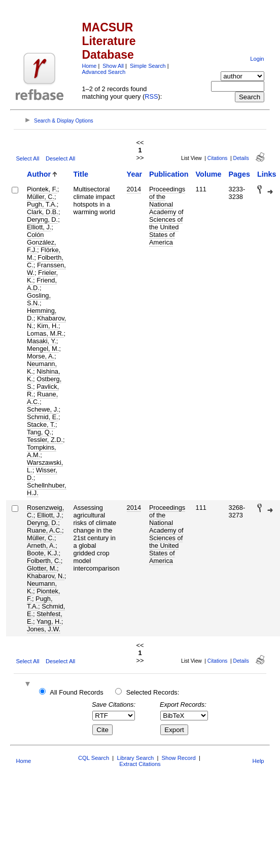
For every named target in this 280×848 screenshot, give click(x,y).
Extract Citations (139, 764)
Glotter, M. (42, 568)
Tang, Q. (39, 432)
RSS (151, 96)
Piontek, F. (42, 189)
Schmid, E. (42, 417)
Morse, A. (40, 356)
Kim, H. (47, 326)
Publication (169, 174)
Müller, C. (40, 196)
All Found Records (76, 692)
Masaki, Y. (41, 341)
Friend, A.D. (42, 284)
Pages (239, 174)
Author (39, 174)
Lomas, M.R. (45, 333)
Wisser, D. (42, 473)
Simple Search (148, 66)
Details (241, 158)
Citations (217, 158)
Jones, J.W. (43, 629)
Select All (27, 158)
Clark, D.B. (42, 212)
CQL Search (93, 758)
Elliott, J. (39, 227)
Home (89, 66)
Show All (113, 66)
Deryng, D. (42, 219)
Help (258, 761)
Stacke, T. (41, 424)
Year (134, 174)
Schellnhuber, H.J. (46, 489)
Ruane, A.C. (42, 398)
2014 (134, 189)
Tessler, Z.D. (45, 439)
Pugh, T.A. (42, 204)
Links (266, 174)
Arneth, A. (41, 545)
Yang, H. (49, 621)
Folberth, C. (44, 560)
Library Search (135, 758)
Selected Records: (153, 692)
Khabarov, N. (45, 576)
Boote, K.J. (43, 553)
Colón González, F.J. (41, 242)
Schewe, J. (43, 409)
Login (257, 59)
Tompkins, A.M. (41, 451)
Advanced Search (103, 72)
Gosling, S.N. (39, 299)
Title (81, 174)
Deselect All (60, 158)
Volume (209, 174)
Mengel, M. (43, 348)
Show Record (179, 758)
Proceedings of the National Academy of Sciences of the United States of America (167, 215)
